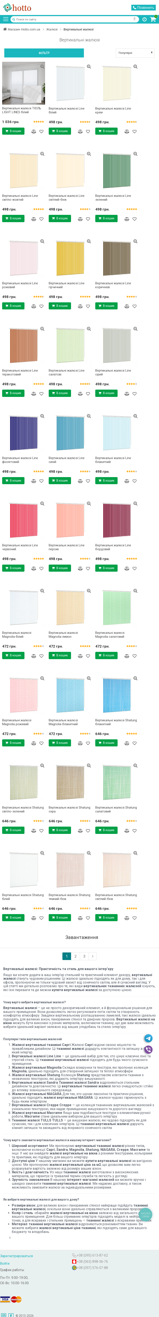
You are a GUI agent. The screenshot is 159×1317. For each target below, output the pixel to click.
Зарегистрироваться (16, 1256)
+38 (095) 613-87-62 (92, 1255)
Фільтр (44, 53)
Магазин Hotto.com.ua (24, 29)
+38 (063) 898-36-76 (92, 1262)
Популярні (135, 52)
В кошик (13, 131)
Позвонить (143, 7)
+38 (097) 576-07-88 (92, 1268)
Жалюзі (54, 29)
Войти (4, 1263)
